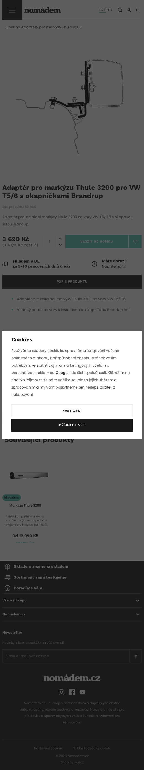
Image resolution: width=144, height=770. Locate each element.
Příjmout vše (72, 425)
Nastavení (72, 411)
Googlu (62, 372)
